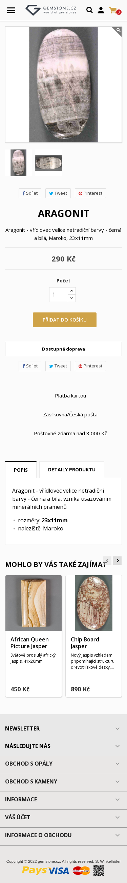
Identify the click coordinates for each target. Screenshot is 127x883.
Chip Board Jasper (85, 643)
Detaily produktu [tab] (72, 469)
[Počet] (58, 294)
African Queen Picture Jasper (29, 643)
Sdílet (30, 193)
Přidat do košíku (65, 319)
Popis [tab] (21, 470)
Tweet (58, 193)
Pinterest (90, 193)
